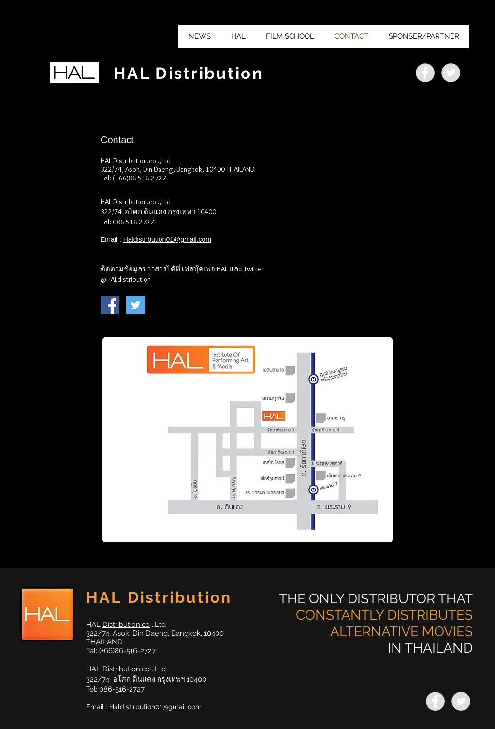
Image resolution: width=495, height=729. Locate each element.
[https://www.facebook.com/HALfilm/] (425, 72)
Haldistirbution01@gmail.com (167, 239)
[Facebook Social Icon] (110, 305)
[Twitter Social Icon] (135, 305)
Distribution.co (134, 160)
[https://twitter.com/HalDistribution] (450, 72)
